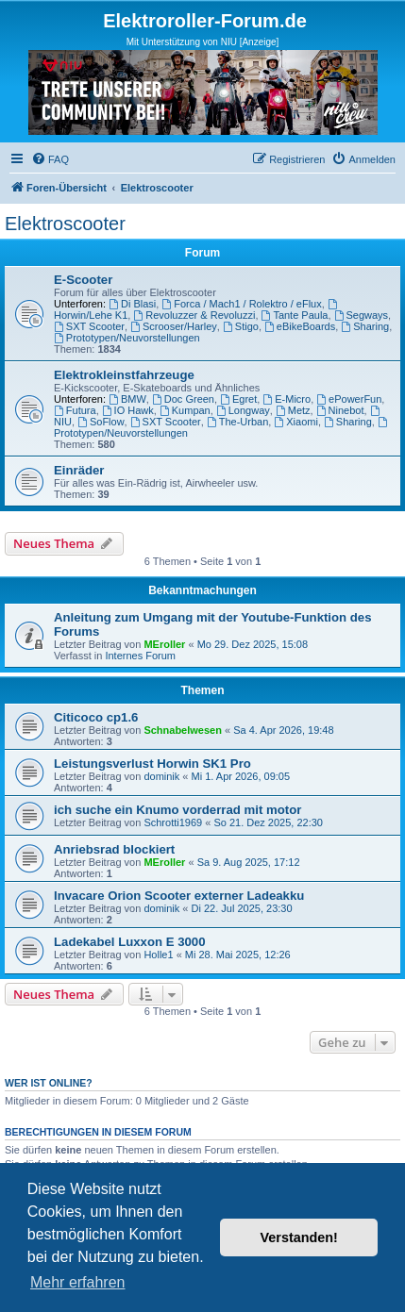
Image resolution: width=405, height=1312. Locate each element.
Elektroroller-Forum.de (205, 20)
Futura (75, 410)
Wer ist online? (49, 1082)
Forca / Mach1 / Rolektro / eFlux (241, 303)
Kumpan (185, 410)
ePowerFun (348, 399)
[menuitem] (50, 159)
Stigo (241, 326)
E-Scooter (83, 280)
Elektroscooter (65, 223)
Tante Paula (295, 315)
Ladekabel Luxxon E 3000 (130, 942)
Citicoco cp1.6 (96, 717)
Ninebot (340, 410)
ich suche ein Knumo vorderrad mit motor (177, 810)
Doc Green (183, 399)
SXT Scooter (89, 326)
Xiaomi (295, 421)
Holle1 (158, 954)
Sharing (365, 326)
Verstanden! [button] (299, 1237)
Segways (361, 315)
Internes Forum (140, 655)
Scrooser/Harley (173, 326)
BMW (127, 399)
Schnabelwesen (182, 730)
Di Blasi (132, 303)
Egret (238, 399)
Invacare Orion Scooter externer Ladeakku (179, 896)
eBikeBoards (299, 326)
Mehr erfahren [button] (78, 1282)
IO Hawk (128, 410)
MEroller (164, 644)
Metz (293, 410)
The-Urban (237, 421)
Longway (243, 410)
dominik (161, 776)
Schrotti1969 (172, 822)
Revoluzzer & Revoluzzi (194, 315)
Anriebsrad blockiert (114, 849)
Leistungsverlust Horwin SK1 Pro (152, 763)
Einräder (79, 470)
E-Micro (286, 399)
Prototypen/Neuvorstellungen (127, 337)
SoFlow (101, 421)
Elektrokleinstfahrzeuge (124, 375)
